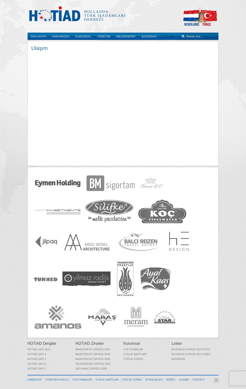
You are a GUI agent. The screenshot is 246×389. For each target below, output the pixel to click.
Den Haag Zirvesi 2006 (91, 368)
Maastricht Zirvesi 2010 (92, 349)
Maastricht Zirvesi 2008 (92, 359)
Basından (178, 359)
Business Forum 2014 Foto (191, 349)
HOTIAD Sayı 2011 (38, 349)
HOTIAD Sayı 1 (36, 368)
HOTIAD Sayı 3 (36, 359)
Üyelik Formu (133, 359)
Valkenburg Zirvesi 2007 (93, 363)
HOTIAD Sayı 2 (36, 363)
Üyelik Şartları (135, 354)
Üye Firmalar (133, 349)
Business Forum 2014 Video (191, 354)
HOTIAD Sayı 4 (36, 354)
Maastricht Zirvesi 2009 (92, 354)
